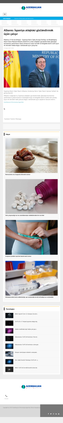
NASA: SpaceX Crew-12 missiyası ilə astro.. (26, 314)
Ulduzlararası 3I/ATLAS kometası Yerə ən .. (26, 337)
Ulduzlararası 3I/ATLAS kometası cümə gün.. (27, 344)
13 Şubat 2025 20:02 (9, 48)
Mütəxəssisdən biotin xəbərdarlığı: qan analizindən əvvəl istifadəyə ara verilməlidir (29, 297)
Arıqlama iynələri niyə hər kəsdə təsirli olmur (18, 256)
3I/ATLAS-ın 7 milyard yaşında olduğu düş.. (26, 321)
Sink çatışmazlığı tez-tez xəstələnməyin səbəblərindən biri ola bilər (24, 215)
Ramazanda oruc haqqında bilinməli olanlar (17, 174)
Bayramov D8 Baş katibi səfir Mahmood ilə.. (24, 18)
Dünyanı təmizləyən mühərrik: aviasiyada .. (26, 352)
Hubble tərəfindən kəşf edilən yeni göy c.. (26, 329)
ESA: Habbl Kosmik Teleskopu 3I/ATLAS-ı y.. (26, 360)
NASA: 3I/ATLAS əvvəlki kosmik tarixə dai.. (26, 367)
